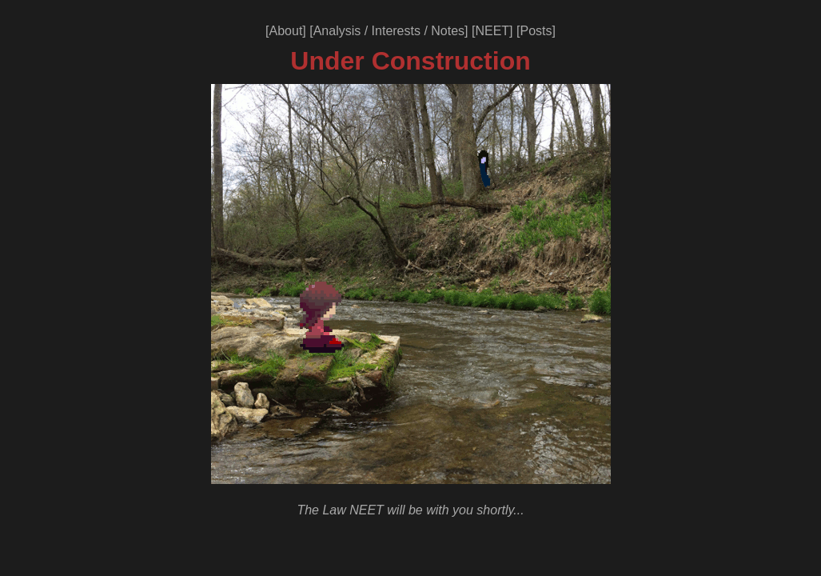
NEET (492, 31)
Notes (447, 31)
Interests (396, 31)
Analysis (337, 31)
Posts (536, 31)
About (286, 31)
